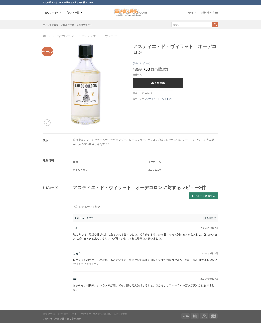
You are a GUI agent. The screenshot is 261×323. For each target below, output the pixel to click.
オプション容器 (50, 24)
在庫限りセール (84, 24)
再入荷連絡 (158, 83)
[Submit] (215, 25)
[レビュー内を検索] (145, 206)
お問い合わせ (120, 313)
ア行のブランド (66, 36)
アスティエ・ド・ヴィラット (100, 36)
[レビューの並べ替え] (209, 218)
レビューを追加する (203, 195)
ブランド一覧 (74, 12)
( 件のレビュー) (141, 63)
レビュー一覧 (67, 24)
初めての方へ (53, 12)
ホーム (47, 36)
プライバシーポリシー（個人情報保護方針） (91, 313)
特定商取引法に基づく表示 (55, 313)
